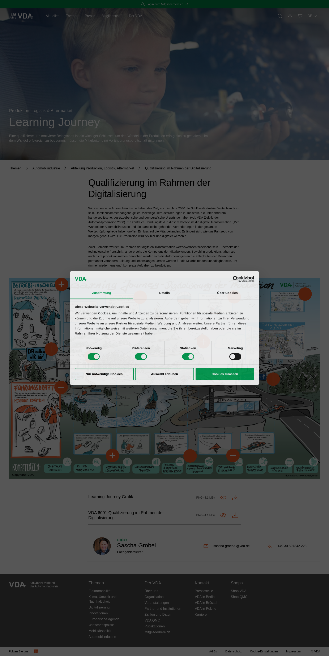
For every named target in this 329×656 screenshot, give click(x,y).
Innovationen (98, 613)
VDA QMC (152, 620)
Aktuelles (52, 16)
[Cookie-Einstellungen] (264, 651)
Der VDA (135, 16)
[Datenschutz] (233, 651)
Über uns (151, 591)
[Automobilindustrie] (46, 168)
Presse (90, 16)
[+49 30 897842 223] (290, 546)
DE (312, 16)
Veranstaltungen (157, 603)
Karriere (201, 614)
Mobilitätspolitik (100, 631)
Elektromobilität (100, 591)
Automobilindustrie (102, 637)
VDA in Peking (205, 608)
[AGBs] (213, 651)
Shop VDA (239, 591)
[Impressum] (293, 651)
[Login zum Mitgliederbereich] (164, 4)
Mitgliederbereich (157, 632)
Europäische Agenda (104, 619)
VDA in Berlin (204, 597)
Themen (72, 16)
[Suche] (280, 16)
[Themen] (15, 168)
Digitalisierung (99, 607)
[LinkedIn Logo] (36, 651)
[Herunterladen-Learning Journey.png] (235, 497)
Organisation (154, 597)
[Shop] (300, 16)
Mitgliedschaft (112, 16)
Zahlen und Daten (158, 614)
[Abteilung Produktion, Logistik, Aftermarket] (102, 168)
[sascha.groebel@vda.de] (233, 546)
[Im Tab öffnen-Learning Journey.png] (223, 497)
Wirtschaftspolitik (101, 625)
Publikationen (155, 626)
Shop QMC (239, 597)
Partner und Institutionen (163, 608)
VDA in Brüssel (206, 603)
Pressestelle (204, 591)
